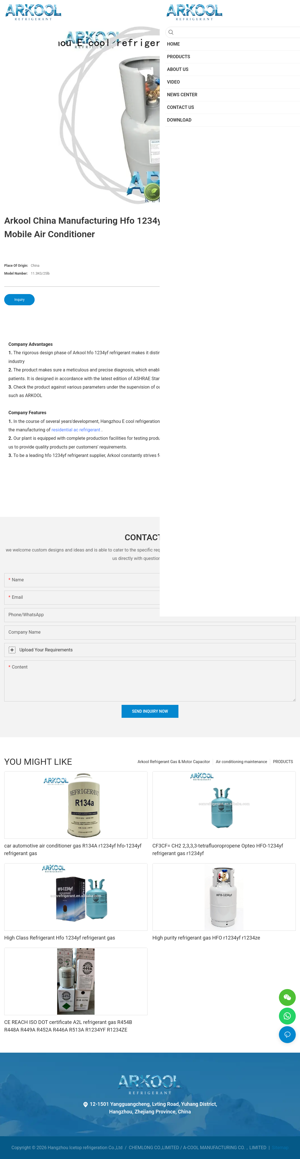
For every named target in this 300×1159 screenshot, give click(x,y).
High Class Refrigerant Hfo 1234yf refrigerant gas (59, 938)
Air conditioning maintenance (241, 761)
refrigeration (260, 387)
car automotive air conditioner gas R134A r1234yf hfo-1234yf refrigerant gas (73, 849)
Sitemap (279, 1147)
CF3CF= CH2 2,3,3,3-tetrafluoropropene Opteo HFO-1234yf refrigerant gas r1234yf (218, 849)
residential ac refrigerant (76, 429)
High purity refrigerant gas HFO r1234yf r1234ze (206, 938)
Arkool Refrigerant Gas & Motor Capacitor (174, 761)
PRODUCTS (283, 761)
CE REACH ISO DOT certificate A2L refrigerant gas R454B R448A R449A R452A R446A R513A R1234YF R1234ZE (68, 1026)
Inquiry (19, 300)
